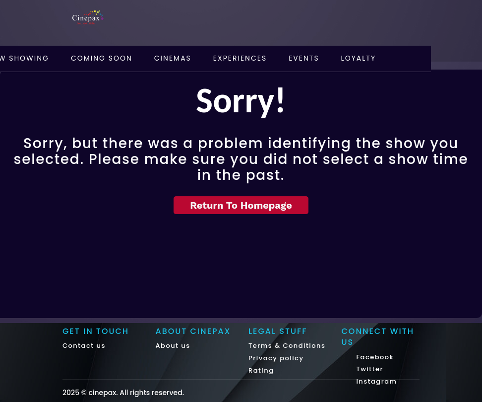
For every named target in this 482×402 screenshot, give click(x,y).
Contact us (84, 345)
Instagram (375, 381)
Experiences (240, 58)
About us (173, 345)
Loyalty (358, 58)
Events (304, 58)
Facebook (374, 357)
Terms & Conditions (286, 345)
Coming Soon (101, 58)
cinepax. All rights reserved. (136, 393)
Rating (261, 370)
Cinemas (172, 58)
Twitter (369, 369)
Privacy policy (276, 358)
